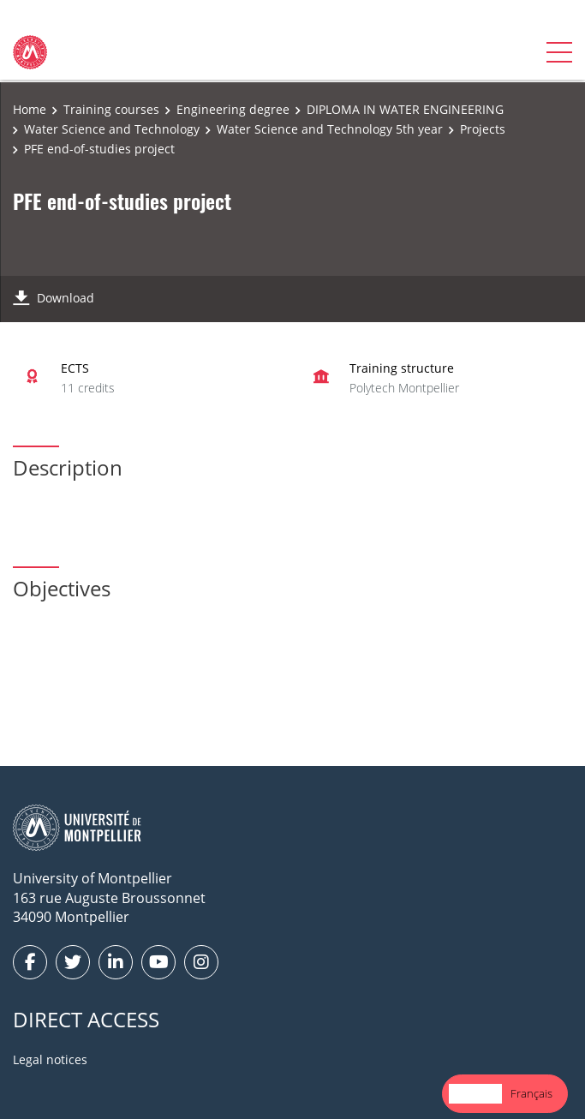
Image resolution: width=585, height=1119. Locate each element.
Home (29, 109)
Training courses (111, 109)
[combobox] (475, 1094)
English (475, 1093)
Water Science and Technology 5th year (330, 129)
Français (531, 1093)
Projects (482, 129)
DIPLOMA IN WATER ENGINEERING (405, 109)
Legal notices (50, 1059)
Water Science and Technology (112, 129)
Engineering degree (233, 109)
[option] (531, 1094)
